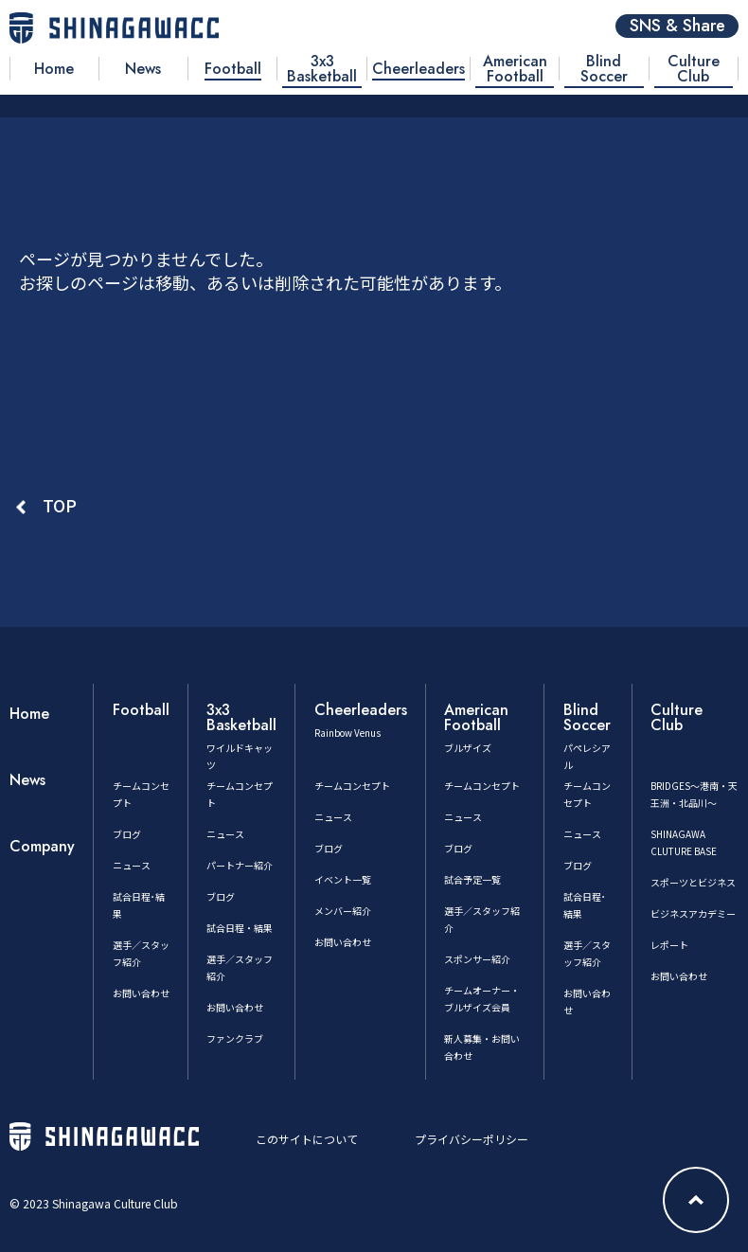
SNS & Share (677, 26)
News (27, 780)
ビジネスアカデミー (693, 913)
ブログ (127, 834)
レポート (669, 945)
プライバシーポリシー (471, 1139)
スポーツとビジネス (693, 882)
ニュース (132, 865)
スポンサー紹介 (477, 959)
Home (29, 713)
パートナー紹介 (239, 865)
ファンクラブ (234, 1038)
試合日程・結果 (239, 928)
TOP (60, 504)
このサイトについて (307, 1139)
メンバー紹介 (342, 910)
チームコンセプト (352, 785)
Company (42, 846)
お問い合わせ (141, 993)
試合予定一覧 (472, 879)
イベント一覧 (342, 879)
